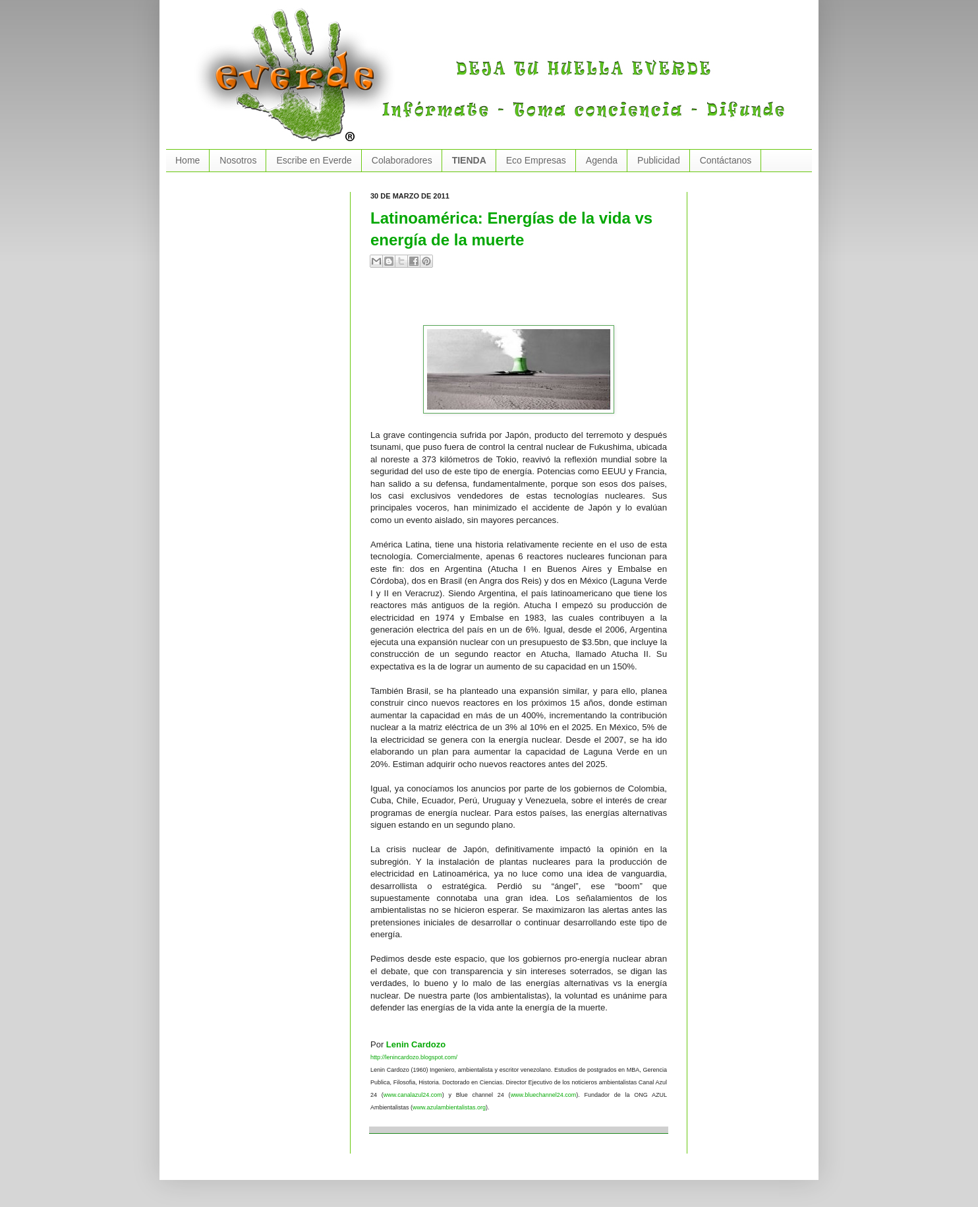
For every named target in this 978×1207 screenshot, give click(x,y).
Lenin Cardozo (416, 1044)
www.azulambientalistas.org (449, 1107)
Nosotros (237, 160)
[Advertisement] (524, 302)
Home (187, 160)
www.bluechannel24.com (544, 1095)
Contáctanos (726, 160)
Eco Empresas (536, 160)
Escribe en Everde (313, 160)
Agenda (602, 160)
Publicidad (658, 160)
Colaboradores (402, 160)
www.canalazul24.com (413, 1095)
